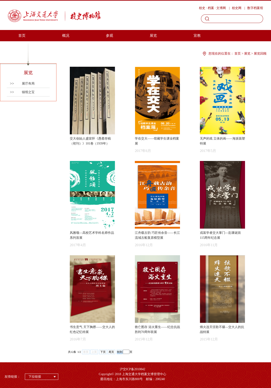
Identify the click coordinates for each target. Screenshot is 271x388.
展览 (153, 35)
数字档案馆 (255, 8)
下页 (103, 352)
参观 (109, 35)
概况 (65, 35)
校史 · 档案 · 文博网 (212, 8)
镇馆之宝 (22, 92)
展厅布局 (22, 83)
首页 (22, 35)
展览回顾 (260, 53)
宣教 (197, 35)
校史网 (236, 8)
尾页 (111, 352)
